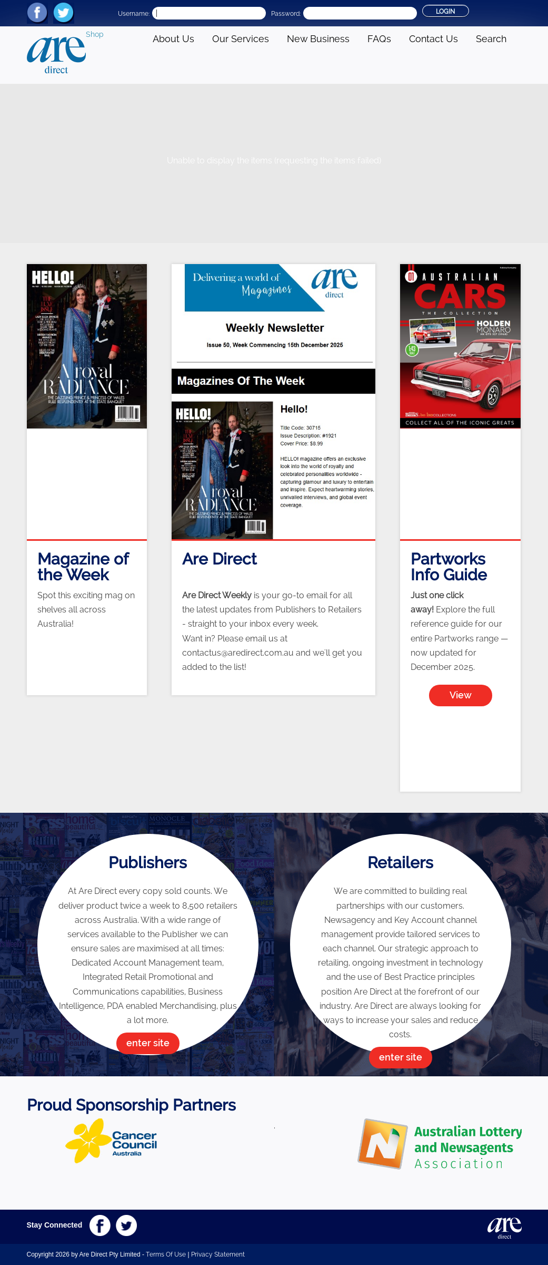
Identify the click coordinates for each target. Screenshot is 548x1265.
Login (445, 11)
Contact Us (433, 38)
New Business (318, 38)
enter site (148, 1042)
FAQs (379, 38)
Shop (95, 34)
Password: (286, 13)
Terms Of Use (166, 1254)
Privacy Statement (218, 1254)
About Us (173, 38)
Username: (134, 13)
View (461, 694)
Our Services (240, 38)
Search (491, 38)
